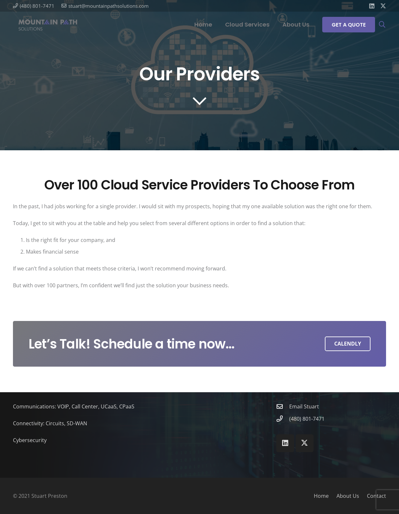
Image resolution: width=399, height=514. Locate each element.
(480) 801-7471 (307, 418)
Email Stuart (304, 406)
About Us (347, 495)
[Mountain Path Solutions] (48, 24)
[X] (383, 6)
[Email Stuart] (282, 406)
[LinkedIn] (371, 6)
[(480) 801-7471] (282, 419)
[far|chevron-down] (199, 101)
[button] (382, 25)
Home (321, 495)
